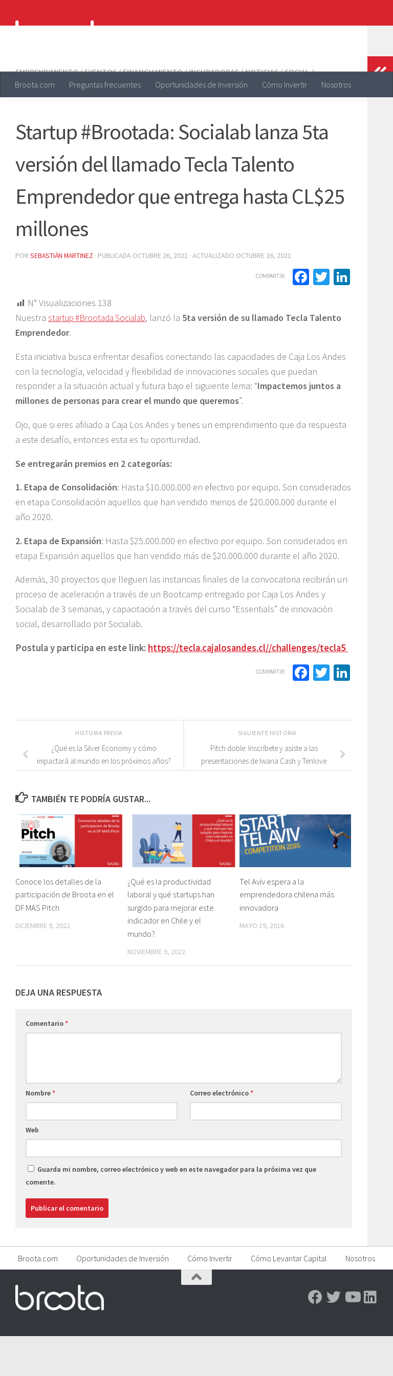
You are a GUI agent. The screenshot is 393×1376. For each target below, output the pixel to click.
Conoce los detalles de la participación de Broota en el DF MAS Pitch (66, 934)
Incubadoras (215, 112)
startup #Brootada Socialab (101, 357)
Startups (34, 125)
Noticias (263, 112)
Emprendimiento (46, 112)
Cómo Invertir (284, 84)
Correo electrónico (221, 1132)
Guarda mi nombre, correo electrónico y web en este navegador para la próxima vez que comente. (171, 1216)
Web (32, 1169)
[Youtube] (352, 1337)
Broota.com (35, 84)
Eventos (101, 112)
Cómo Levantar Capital (289, 1298)
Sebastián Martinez (62, 295)
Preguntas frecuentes (105, 84)
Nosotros (336, 84)
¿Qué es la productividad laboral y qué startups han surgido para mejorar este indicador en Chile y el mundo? (171, 947)
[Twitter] (333, 1337)
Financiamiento (154, 112)
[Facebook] (315, 1337)
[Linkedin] (370, 1337)
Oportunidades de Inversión (201, 84)
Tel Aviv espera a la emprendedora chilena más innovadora (286, 934)
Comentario (47, 1063)
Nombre (40, 1132)
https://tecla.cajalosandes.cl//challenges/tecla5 (248, 688)
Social (299, 112)
